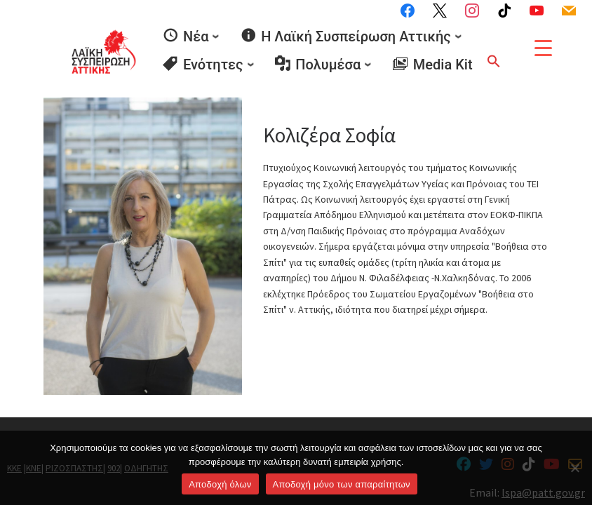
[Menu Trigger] (543, 48)
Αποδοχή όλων (220, 484)
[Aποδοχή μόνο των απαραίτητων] (574, 468)
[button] (493, 59)
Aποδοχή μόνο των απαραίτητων (341, 484)
